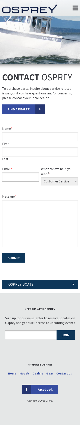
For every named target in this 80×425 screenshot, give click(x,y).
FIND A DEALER (19, 109)
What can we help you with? (56, 171)
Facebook (37, 389)
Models (24, 373)
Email (7, 169)
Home (12, 373)
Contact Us (64, 373)
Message (9, 196)
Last (5, 159)
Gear (49, 373)
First (5, 144)
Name (7, 128)
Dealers (38, 373)
